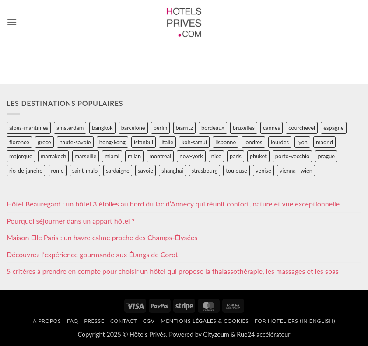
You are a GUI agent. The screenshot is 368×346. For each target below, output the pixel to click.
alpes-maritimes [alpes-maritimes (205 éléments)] (28, 127)
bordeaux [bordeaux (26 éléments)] (212, 127)
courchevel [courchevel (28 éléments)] (301, 127)
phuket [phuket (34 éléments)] (258, 156)
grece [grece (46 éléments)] (44, 142)
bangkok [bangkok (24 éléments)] (102, 127)
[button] (12, 22)
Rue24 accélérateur (263, 334)
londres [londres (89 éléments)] (253, 142)
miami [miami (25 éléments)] (112, 156)
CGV (149, 321)
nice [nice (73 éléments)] (216, 156)
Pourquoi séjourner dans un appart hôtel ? (71, 221)
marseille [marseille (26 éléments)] (86, 156)
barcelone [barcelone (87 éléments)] (133, 127)
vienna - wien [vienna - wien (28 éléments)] (296, 170)
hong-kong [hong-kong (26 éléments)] (112, 142)
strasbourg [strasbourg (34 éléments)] (204, 170)
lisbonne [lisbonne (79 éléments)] (225, 142)
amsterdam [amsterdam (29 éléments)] (70, 127)
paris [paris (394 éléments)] (236, 156)
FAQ (72, 321)
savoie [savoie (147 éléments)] (145, 170)
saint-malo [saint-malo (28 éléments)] (85, 170)
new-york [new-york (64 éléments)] (191, 156)
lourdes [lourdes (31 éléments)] (280, 142)
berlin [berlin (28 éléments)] (161, 127)
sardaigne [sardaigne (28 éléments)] (117, 170)
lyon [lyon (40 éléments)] (302, 142)
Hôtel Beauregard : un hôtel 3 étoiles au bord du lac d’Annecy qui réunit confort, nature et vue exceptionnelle (173, 203)
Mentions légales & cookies (205, 321)
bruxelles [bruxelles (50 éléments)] (244, 127)
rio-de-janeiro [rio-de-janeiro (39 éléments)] (25, 170)
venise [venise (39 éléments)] (263, 170)
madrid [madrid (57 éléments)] (324, 142)
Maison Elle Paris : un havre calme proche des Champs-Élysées (102, 237)
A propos (47, 321)
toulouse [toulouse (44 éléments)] (236, 170)
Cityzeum (216, 334)
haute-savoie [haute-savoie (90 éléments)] (75, 142)
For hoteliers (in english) (295, 321)
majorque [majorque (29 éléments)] (20, 156)
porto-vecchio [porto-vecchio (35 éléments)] (292, 156)
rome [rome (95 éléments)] (57, 170)
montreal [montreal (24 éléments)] (160, 156)
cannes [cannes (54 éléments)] (271, 127)
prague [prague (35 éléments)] (326, 156)
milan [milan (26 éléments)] (134, 156)
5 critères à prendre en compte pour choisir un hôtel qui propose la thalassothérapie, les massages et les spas (173, 271)
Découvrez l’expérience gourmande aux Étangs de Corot (92, 254)
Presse (94, 321)
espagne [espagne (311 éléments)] (333, 127)
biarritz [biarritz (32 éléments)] (184, 127)
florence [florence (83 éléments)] (19, 142)
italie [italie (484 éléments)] (167, 142)
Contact (123, 321)
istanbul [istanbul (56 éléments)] (143, 142)
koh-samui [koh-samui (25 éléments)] (194, 142)
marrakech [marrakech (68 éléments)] (54, 156)
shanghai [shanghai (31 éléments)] (172, 170)
